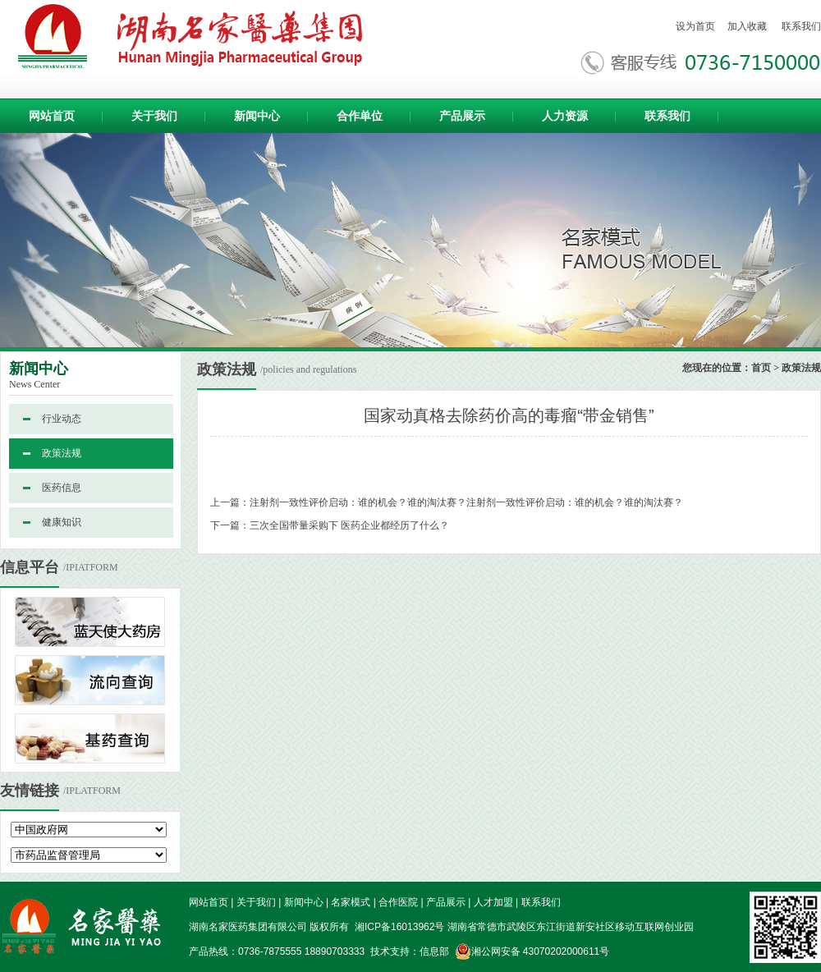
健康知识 (61, 522)
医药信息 (61, 487)
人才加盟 (493, 902)
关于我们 (154, 115)
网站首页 (52, 115)
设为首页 (695, 26)
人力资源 (565, 115)
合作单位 (360, 115)
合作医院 (398, 902)
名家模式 (350, 902)
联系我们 (801, 26)
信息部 (434, 951)
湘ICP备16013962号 (398, 927)
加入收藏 (747, 26)
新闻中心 (257, 115)
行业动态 (61, 418)
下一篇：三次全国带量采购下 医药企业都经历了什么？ (329, 525)
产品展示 (462, 115)
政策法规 (61, 453)
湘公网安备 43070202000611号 (532, 951)
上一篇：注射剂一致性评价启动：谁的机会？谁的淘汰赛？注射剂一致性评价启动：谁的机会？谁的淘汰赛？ (446, 502)
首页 (761, 368)
